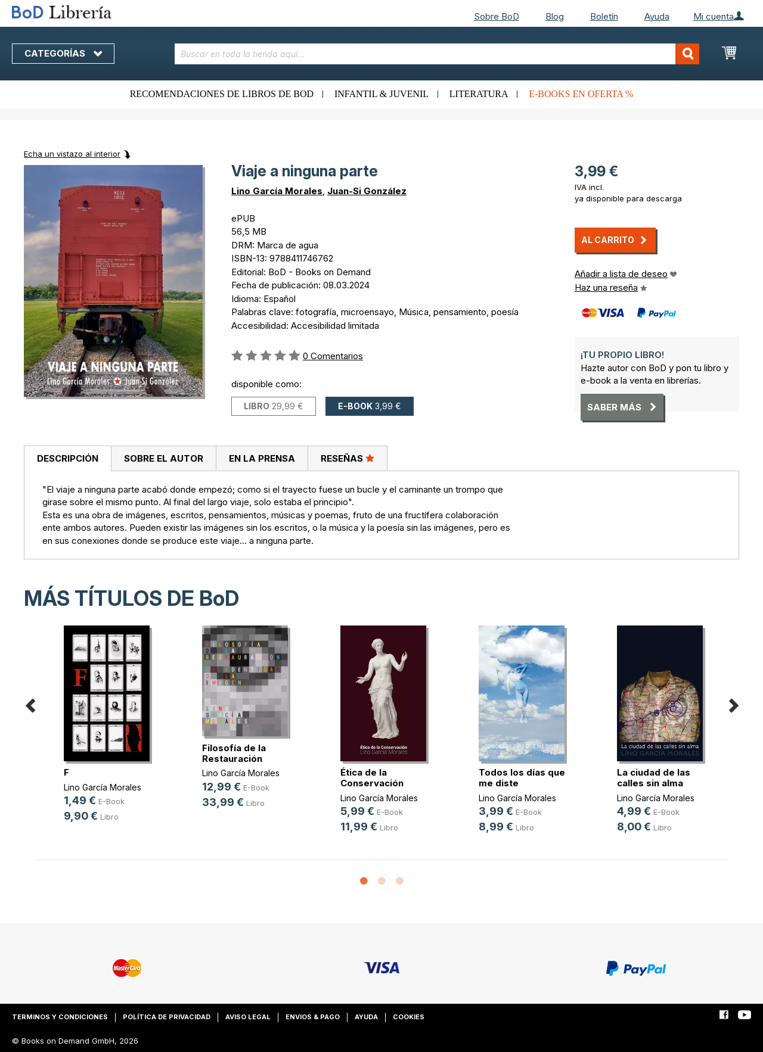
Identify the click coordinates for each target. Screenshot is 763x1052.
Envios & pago (313, 1017)
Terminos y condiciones (60, 1017)
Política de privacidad (166, 1017)
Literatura (478, 94)
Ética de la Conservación (372, 778)
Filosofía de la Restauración (234, 753)
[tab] (67, 459)
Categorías (63, 53)
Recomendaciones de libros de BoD (222, 94)
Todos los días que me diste (522, 778)
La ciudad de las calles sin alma (653, 778)
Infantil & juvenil (381, 94)
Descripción (67, 458)
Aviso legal (248, 1017)
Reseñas (347, 458)
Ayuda (656, 16)
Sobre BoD (496, 16)
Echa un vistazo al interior (72, 153)
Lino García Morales (276, 191)
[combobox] (437, 53)
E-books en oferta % (581, 94)
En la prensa (262, 458)
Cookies (408, 1017)
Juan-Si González (367, 191)
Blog (554, 16)
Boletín (604, 16)
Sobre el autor (163, 458)
